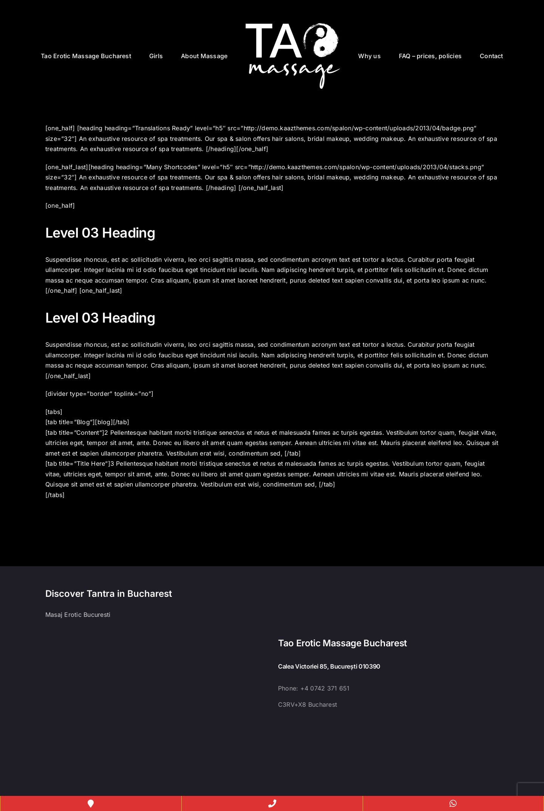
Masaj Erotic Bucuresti (77, 614)
